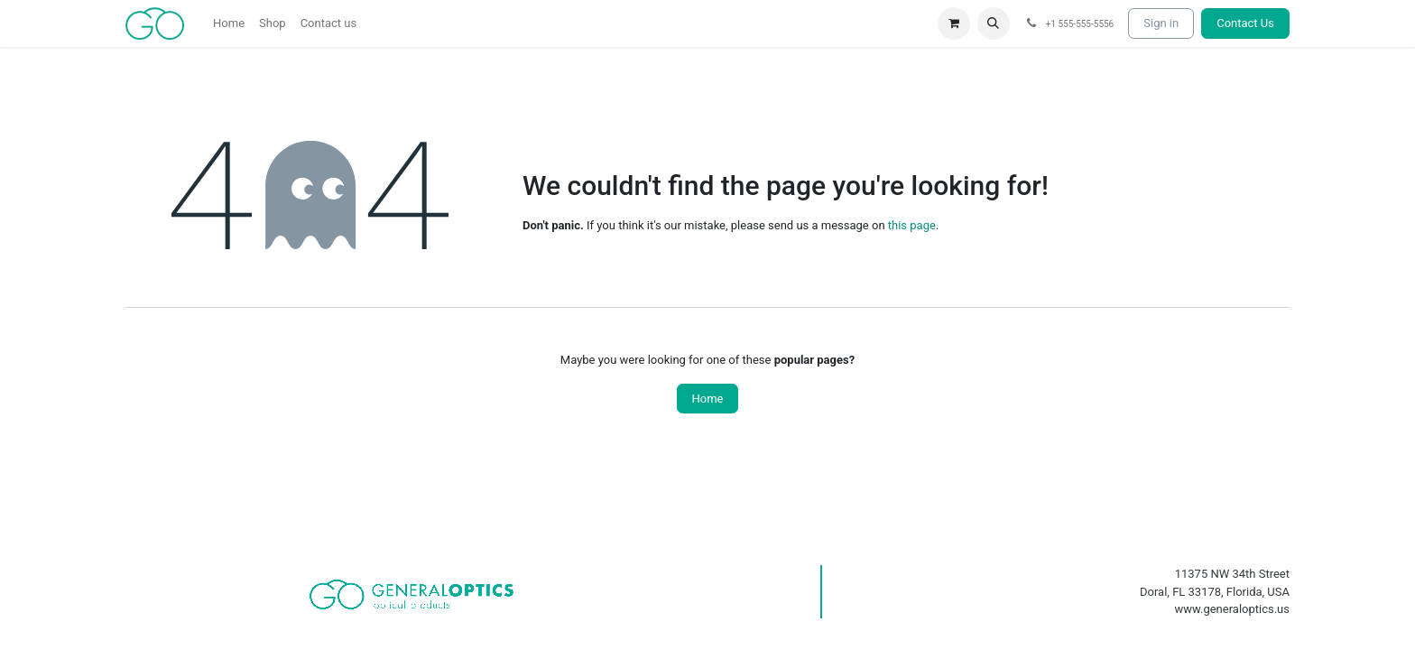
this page (912, 225)
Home (708, 398)
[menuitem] (229, 23)
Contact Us (1245, 23)
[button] (993, 23)
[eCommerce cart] (954, 23)
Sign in (1161, 23)
